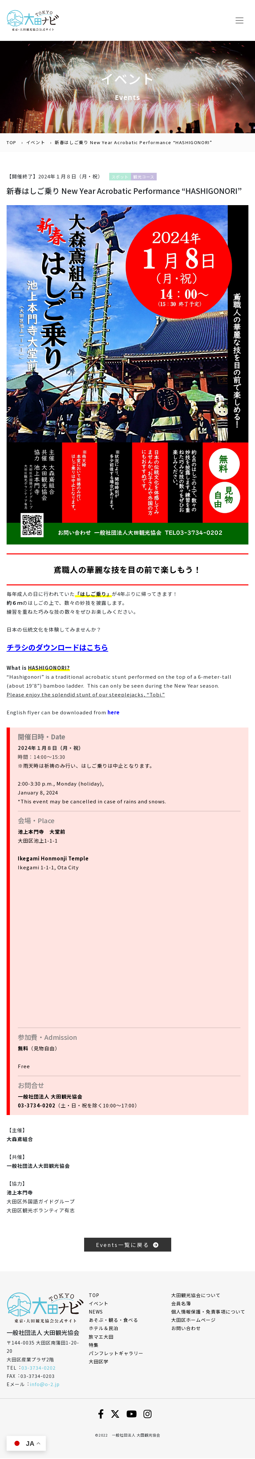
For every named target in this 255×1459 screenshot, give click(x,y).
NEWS (96, 1312)
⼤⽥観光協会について (196, 1295)
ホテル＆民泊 (103, 1329)
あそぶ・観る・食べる (113, 1321)
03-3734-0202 (38, 1368)
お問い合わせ (186, 1329)
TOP (11, 143)
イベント (35, 143)
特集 (94, 1345)
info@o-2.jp (45, 1385)
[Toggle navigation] (239, 21)
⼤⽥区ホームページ (193, 1321)
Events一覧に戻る (127, 1245)
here (114, 713)
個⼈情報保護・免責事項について (208, 1312)
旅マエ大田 (101, 1337)
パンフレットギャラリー (116, 1354)
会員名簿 (181, 1304)
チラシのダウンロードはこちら (60, 648)
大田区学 (99, 1362)
